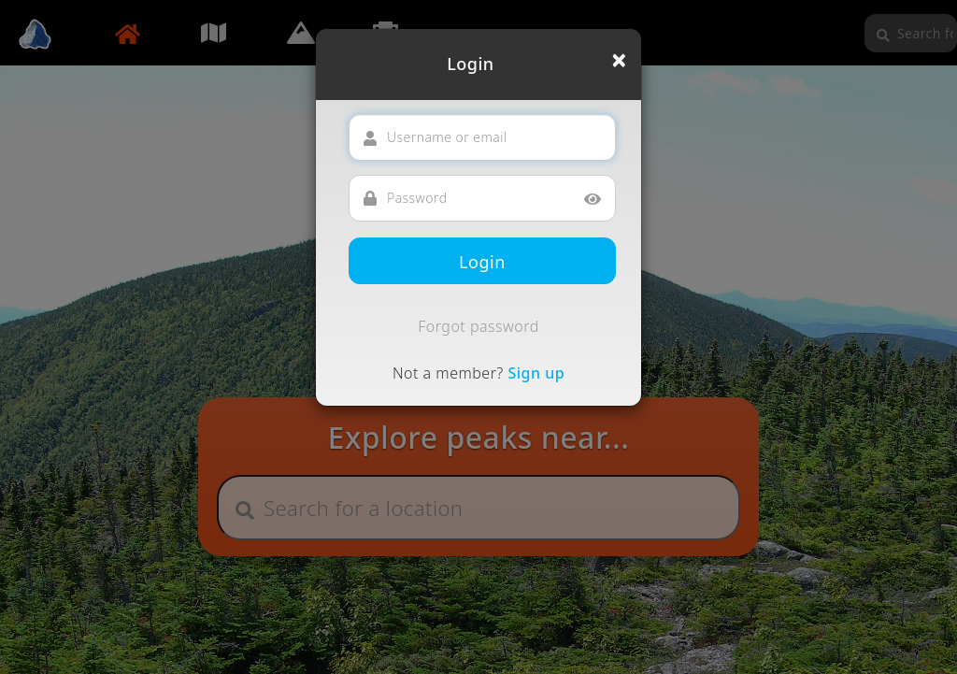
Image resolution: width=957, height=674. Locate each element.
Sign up (535, 373)
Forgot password (478, 326)
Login (482, 262)
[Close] (619, 60)
